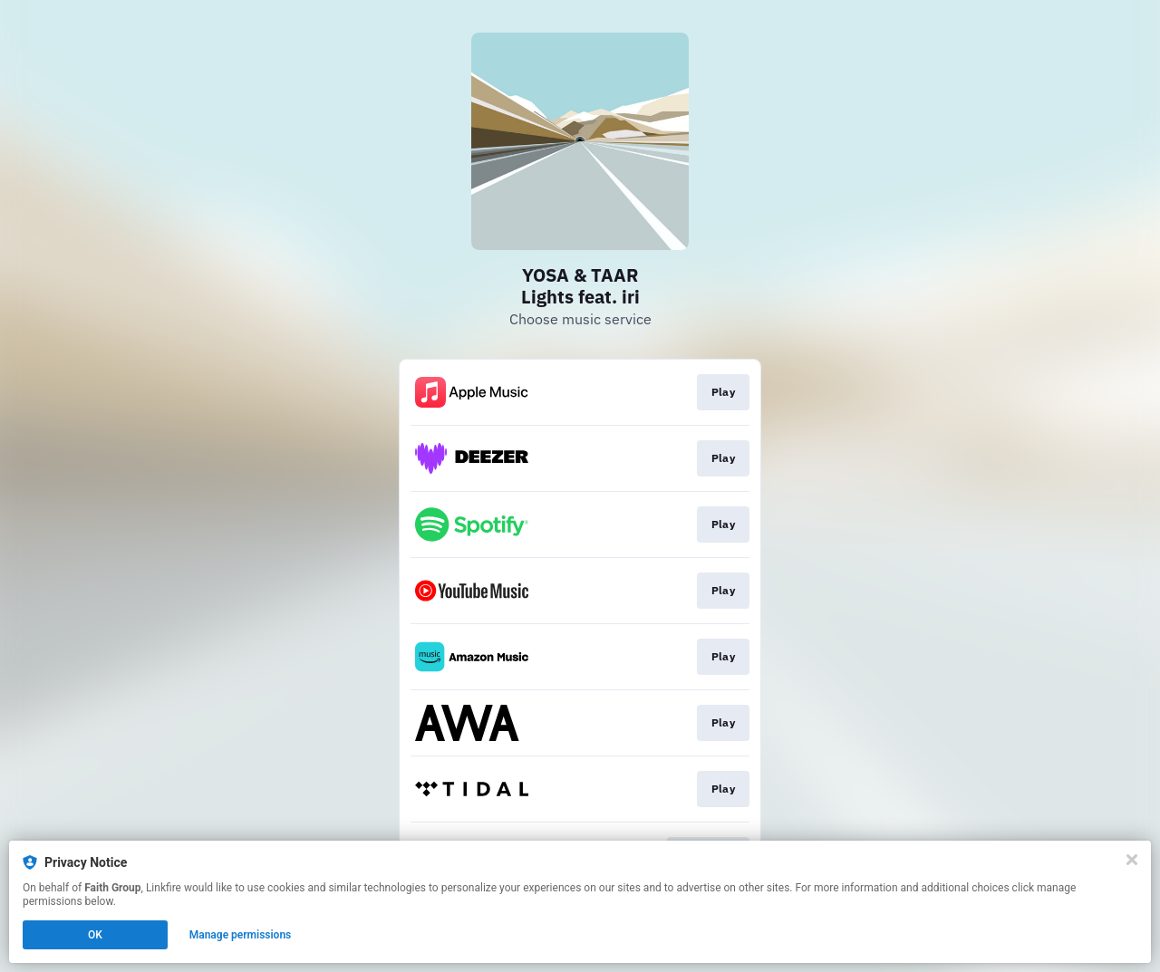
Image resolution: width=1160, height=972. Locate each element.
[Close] (1131, 859)
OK (95, 935)
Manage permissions (240, 935)
